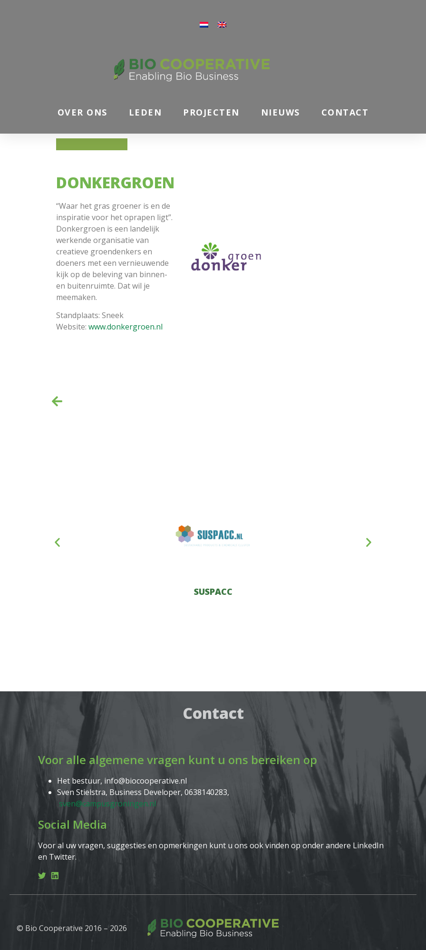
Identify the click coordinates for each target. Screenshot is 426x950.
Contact (345, 112)
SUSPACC (213, 591)
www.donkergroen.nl (125, 326)
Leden (145, 112)
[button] (57, 542)
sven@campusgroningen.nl (107, 803)
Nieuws (280, 112)
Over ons (82, 112)
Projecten (211, 112)
